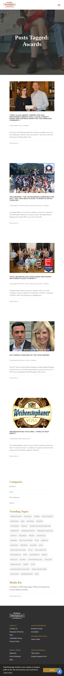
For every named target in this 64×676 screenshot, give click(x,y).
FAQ (11, 635)
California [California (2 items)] (14, 526)
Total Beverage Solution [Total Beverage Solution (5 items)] (19, 569)
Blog (11, 659)
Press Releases (36, 205)
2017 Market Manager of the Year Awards (29, 355)
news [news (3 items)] (25, 555)
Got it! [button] (52, 670)
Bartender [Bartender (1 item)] (14, 521)
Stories (26, 125)
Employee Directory (17, 632)
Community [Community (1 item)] (14, 531)
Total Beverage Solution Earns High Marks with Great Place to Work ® (30, 277)
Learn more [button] (7, 673)
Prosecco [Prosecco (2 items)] (14, 559)
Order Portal (35, 639)
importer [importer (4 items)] (24, 545)
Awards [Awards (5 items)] (36, 516)
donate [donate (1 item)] (31, 535)
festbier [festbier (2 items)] (13, 540)
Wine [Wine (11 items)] (37, 574)
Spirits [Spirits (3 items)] (25, 564)
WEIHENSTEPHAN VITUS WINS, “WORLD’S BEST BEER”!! (29, 432)
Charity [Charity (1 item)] (24, 526)
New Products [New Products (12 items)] (15, 555)
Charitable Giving (16, 638)
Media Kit (13, 653)
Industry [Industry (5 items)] (33, 545)
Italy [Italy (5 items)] (41, 545)
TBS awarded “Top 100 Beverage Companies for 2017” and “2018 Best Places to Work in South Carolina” (32, 198)
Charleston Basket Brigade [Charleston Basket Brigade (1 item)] (40, 526)
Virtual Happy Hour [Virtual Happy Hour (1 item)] (39, 569)
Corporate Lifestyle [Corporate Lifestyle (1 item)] (45, 531)
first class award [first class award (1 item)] (25, 540)
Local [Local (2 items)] (30, 550)
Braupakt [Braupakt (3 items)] (30, 521)
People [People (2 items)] (44, 555)
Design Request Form (39, 656)
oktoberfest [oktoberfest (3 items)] (34, 555)
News (20, 125)
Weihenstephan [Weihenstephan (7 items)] (26, 574)
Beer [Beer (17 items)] (22, 521)
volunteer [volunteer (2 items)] (14, 574)
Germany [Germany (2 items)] (44, 540)
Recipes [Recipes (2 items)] (23, 559)
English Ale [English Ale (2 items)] (41, 535)
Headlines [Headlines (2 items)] (14, 545)
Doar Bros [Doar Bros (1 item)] (22, 535)
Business (21, 205)
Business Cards (36, 628)
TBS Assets (35, 653)
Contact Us (13, 628)
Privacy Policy (14, 641)
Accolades (35, 632)
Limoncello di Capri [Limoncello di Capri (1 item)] (17, 550)
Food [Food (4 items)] (37, 540)
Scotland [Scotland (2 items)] (48, 559)
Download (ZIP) (15, 596)
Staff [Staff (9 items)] (33, 564)
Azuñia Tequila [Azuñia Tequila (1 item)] (47, 516)
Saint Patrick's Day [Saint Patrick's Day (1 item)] (35, 559)
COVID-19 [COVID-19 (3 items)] (13, 535)
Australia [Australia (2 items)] (27, 516)
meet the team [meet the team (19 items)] (40, 550)
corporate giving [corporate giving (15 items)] (28, 531)
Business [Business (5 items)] (39, 521)
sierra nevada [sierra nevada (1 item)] (15, 564)
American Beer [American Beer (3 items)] (15, 516)
